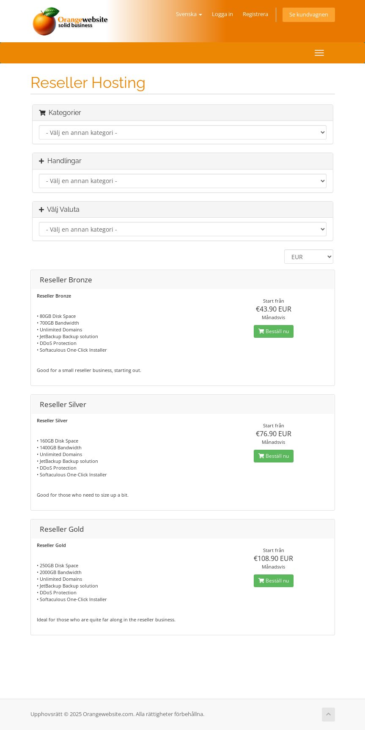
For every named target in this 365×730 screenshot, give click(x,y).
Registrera (255, 14)
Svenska (189, 14)
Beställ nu (273, 331)
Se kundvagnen (308, 14)
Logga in (222, 14)
